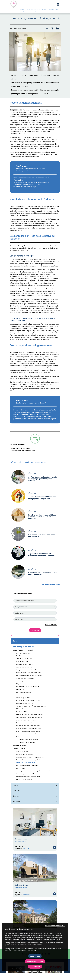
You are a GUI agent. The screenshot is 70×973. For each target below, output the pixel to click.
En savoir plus (35, 956)
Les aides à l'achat (19, 745)
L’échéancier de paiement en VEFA (22, 451)
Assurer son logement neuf (20, 448)
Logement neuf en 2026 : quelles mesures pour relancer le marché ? (41, 555)
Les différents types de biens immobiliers (29, 675)
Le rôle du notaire (21, 712)
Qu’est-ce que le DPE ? (23, 698)
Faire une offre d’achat (23, 692)
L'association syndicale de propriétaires (28, 760)
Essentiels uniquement (34, 961)
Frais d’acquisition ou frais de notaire (28, 731)
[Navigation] (58, 4)
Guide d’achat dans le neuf (23, 650)
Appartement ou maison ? (24, 664)
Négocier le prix (21, 684)
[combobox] (35, 607)
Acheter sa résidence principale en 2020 (28, 728)
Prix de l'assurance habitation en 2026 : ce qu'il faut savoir (43, 574)
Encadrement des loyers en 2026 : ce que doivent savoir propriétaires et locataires (42, 516)
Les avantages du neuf (23, 653)
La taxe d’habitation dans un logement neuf (30, 757)
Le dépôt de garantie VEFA (24, 703)
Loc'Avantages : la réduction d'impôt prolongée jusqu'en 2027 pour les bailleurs (42, 479)
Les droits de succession (24, 779)
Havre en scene (21, 839)
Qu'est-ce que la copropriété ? (25, 774)
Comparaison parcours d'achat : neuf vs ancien (31, 706)
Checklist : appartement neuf (28, 739)
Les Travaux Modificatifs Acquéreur (27, 734)
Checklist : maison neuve (27, 742)
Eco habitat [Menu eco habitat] (17, 801)
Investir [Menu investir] (15, 785)
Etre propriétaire (19, 749)
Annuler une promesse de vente (26, 720)
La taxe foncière (21, 768)
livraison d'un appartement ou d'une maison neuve (28, 378)
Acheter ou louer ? (22, 751)
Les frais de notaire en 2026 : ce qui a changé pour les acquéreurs (42, 498)
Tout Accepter (35, 966)
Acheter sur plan (21, 695)
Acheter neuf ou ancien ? (24, 659)
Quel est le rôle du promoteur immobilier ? (29, 714)
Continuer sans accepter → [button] (55, 926)
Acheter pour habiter (23, 646)
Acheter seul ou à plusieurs (24, 667)
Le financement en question (25, 723)
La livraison (19, 737)
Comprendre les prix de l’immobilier (27, 670)
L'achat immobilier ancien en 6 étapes (28, 700)
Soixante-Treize (21, 885)
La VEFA (18, 656)
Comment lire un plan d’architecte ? (27, 686)
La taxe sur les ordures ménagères (27, 765)
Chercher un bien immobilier (25, 678)
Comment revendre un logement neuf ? (28, 776)
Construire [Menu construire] (16, 791)
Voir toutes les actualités (50, 584)
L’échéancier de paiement (24, 709)
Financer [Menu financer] (16, 796)
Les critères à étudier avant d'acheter (28, 725)
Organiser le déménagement (25, 762)
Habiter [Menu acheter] (15, 641)
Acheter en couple (22, 661)
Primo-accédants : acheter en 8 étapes (28, 672)
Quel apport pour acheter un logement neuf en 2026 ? (43, 536)
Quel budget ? (20, 689)
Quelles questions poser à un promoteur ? (29, 717)
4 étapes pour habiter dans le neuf (27, 681)
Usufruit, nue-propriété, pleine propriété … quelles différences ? (35, 771)
